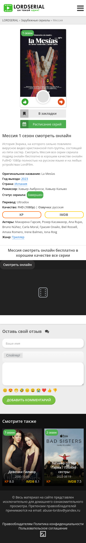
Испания (20, 184)
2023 (24, 179)
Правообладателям (17, 524)
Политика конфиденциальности (58, 524)
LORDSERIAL (10, 20)
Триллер (18, 237)
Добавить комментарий (29, 400)
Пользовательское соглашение (43, 528)
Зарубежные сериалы (35, 20)
